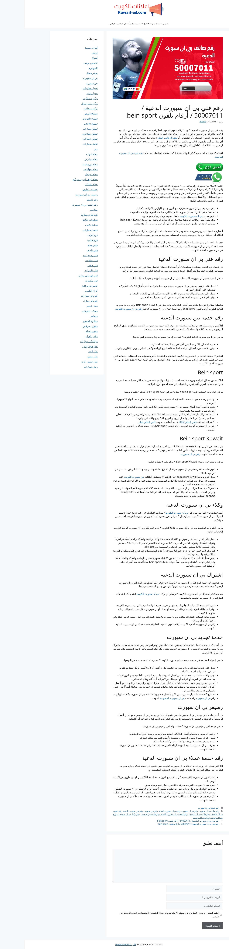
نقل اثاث (68, 351)
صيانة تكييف (66, 225)
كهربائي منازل (65, 300)
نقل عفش (67, 356)
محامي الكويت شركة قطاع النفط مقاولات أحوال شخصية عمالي (114, 23)
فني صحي (67, 265)
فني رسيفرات (65, 255)
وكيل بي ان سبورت (176, 817)
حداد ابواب (67, 154)
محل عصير (67, 306)
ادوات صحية (66, 47)
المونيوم (68, 68)
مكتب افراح (67, 336)
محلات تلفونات (65, 311)
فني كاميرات (66, 270)
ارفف (70, 52)
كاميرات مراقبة (65, 285)
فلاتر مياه (68, 245)
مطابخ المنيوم (65, 321)
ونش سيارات (66, 366)
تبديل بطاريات (65, 88)
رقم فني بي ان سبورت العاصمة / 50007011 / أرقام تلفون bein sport (163, 820)
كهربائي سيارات (64, 295)
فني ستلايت (67, 260)
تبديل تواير (67, 93)
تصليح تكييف (66, 113)
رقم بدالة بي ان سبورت (184, 811)
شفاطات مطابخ (64, 214)
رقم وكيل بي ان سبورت (104, 814)
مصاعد (69, 316)
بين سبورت (67, 83)
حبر (71, 149)
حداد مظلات (66, 184)
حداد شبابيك (66, 174)
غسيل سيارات (65, 230)
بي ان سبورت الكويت (166, 216)
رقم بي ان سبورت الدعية (145, 811)
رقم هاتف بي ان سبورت (174, 814)
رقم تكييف (67, 199)
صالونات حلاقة (65, 220)
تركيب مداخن (66, 108)
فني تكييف (67, 250)
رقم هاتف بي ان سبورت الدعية (149, 814)
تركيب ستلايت (65, 98)
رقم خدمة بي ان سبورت (184, 807)
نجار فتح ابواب (65, 346)
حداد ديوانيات (66, 169)
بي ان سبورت (178, 698)
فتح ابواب (68, 235)
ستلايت (69, 209)
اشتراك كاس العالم (143, 137)
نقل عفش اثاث (65, 361)
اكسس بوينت (66, 63)
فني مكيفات (66, 280)
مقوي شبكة (67, 331)
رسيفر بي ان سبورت (62, 194)
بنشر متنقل (67, 73)
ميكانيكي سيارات (64, 341)
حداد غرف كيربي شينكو (60, 179)
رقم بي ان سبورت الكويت (104, 308)
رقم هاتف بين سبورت (125, 814)
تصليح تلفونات (65, 118)
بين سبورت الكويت (109, 476)
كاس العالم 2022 (163, 422)
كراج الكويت (66, 290)
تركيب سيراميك (65, 103)
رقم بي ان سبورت (165, 454)
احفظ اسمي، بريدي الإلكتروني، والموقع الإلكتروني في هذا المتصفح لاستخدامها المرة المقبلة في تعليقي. (145, 914)
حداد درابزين (66, 159)
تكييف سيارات (65, 144)
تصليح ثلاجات (66, 123)
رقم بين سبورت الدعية (108, 811)
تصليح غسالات (65, 139)
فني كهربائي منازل (63, 275)
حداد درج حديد (65, 164)
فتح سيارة (67, 240)
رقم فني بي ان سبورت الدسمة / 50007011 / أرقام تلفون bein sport (164, 823)
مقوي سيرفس (65, 326)
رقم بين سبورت (126, 811)
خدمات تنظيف (65, 189)
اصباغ (70, 58)
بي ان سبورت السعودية (147, 698)
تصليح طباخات (65, 133)
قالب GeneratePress (100, 944)
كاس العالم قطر (122, 422)
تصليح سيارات (65, 128)
